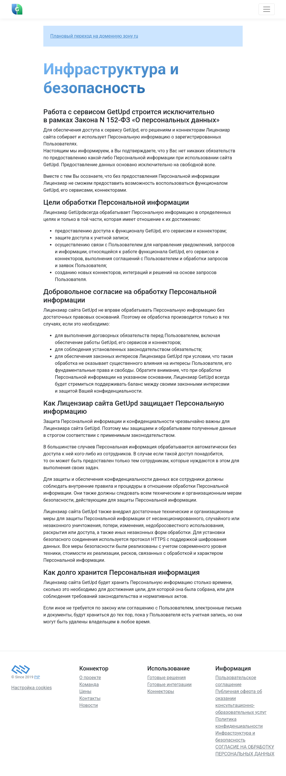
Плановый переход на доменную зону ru (94, 36)
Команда (89, 684)
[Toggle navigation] (267, 9)
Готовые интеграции (169, 684)
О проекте (90, 677)
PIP (37, 677)
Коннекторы (160, 691)
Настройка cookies (31, 687)
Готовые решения (166, 677)
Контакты (90, 698)
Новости (88, 705)
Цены (85, 691)
